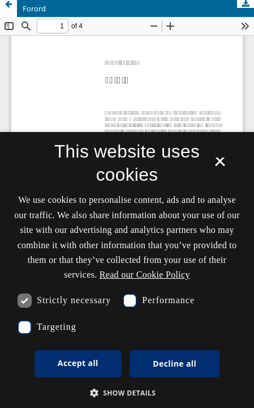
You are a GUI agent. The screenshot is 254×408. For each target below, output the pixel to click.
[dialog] (127, 270)
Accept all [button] (78, 363)
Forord (34, 8)
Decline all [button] (174, 363)
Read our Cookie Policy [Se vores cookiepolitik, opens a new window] (145, 274)
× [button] (219, 165)
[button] (127, 393)
